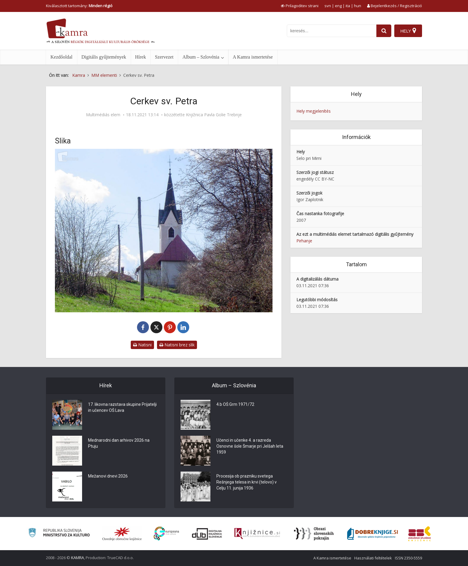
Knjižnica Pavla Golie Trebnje (214, 114)
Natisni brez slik (177, 345)
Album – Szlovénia (200, 56)
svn (327, 5)
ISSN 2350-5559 (408, 558)
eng (338, 5)
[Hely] (408, 31)
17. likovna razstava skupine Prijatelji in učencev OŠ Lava (122, 407)
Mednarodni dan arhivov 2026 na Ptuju (119, 443)
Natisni (142, 345)
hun (357, 5)
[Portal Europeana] (166, 533)
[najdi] (383, 31)
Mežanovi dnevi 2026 (108, 476)
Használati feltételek (373, 558)
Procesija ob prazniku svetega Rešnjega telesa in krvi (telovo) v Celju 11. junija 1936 (246, 482)
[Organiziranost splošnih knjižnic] (122, 533)
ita (348, 5)
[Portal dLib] (207, 533)
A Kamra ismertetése (253, 56)
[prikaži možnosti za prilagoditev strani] (299, 5)
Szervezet (164, 56)
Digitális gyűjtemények (103, 56)
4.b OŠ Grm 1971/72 (235, 404)
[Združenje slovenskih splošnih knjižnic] (257, 534)
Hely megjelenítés (313, 111)
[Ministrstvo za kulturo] (59, 533)
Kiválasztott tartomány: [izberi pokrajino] (79, 5)
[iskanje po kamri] (331, 31)
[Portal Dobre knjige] (372, 534)
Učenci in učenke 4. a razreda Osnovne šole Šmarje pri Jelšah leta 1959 (249, 446)
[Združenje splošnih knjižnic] (419, 533)
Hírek (140, 56)
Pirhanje (304, 241)
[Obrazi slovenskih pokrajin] (314, 533)
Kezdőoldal (61, 56)
